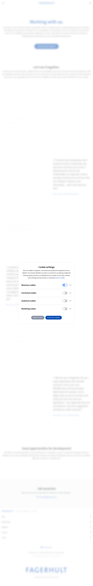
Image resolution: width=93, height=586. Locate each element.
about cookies (60, 278)
